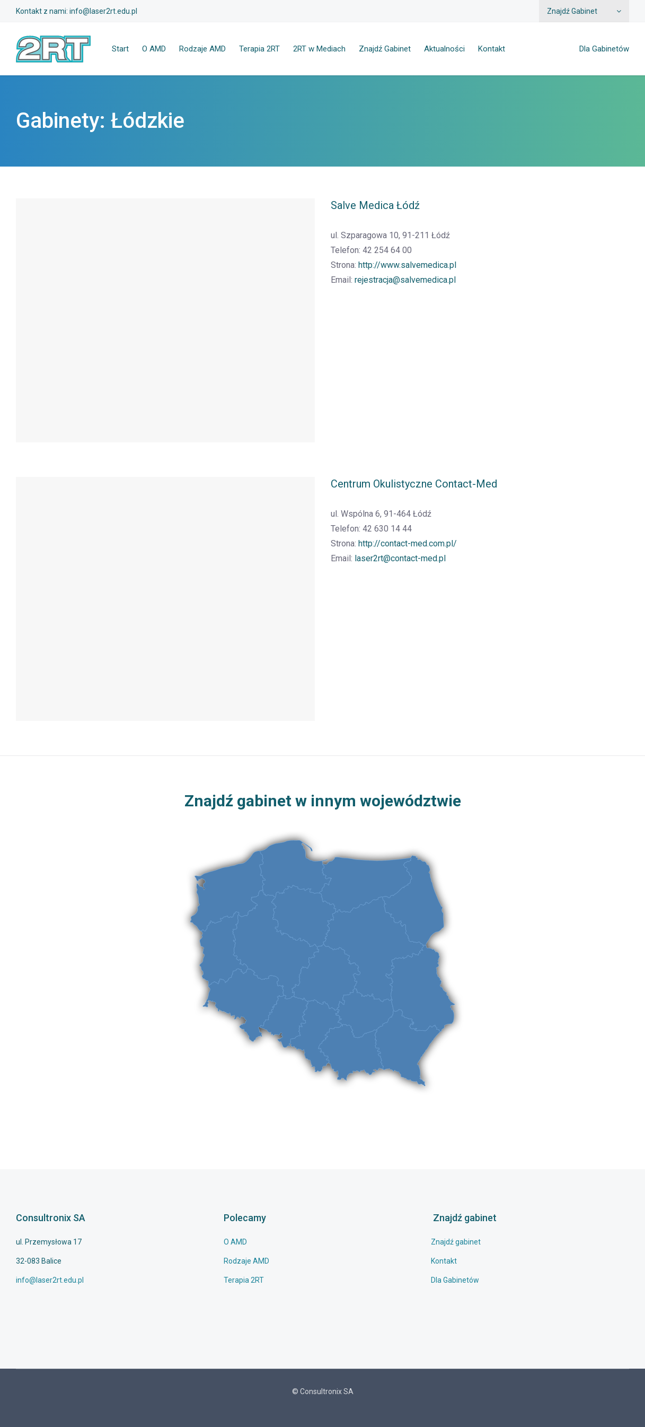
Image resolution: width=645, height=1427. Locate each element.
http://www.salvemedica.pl (407, 265)
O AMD (154, 49)
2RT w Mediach (319, 49)
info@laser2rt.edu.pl (103, 11)
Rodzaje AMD (202, 49)
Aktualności (444, 49)
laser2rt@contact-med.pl (400, 558)
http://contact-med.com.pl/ (407, 543)
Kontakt (491, 49)
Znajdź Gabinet (572, 11)
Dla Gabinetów (604, 49)
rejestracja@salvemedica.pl (405, 280)
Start (120, 49)
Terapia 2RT (259, 49)
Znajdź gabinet (456, 1242)
